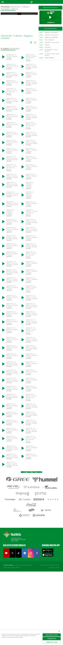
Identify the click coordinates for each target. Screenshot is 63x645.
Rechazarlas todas (51, 638)
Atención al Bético (14, 614)
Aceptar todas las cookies (52, 635)
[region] (31, 637)
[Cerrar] (59, 631)
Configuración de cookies (51, 642)
